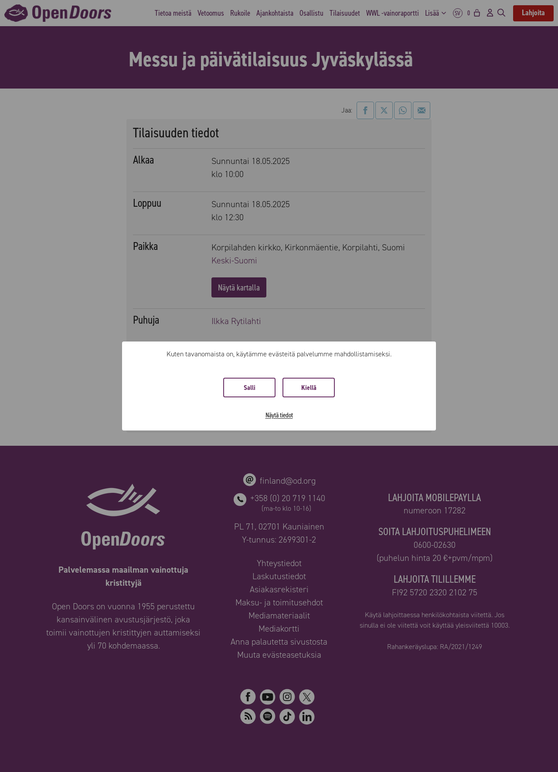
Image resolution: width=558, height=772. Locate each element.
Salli (249, 387)
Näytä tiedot (279, 415)
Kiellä (308, 387)
